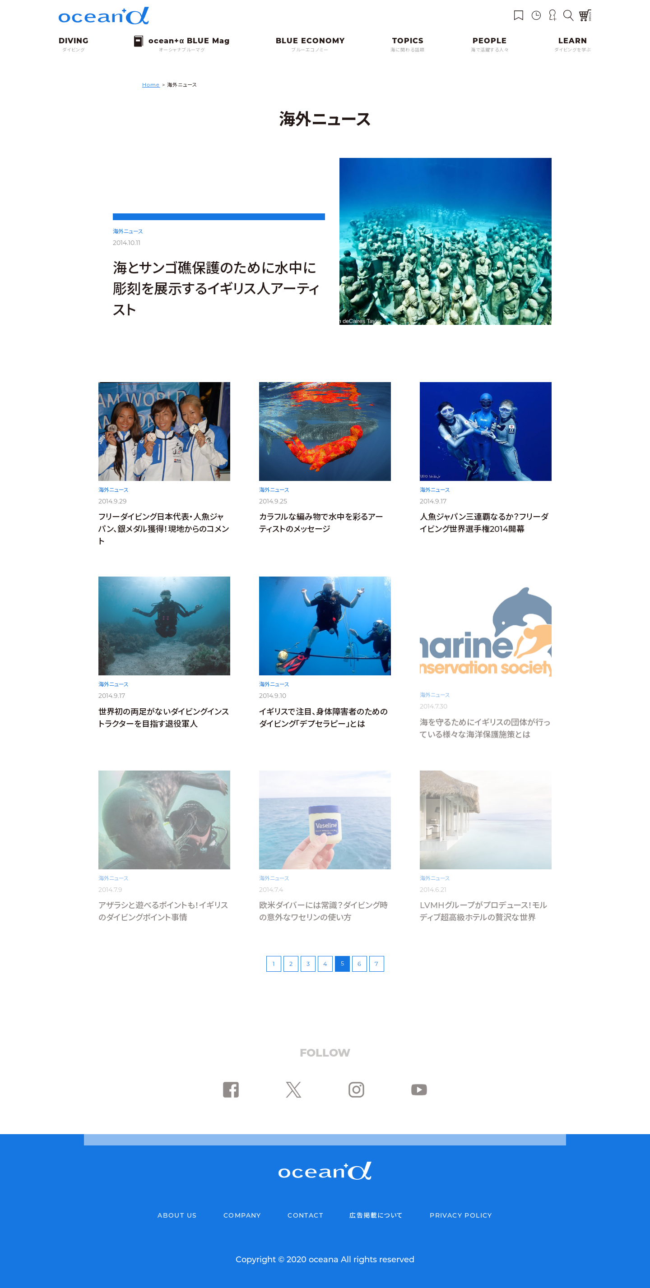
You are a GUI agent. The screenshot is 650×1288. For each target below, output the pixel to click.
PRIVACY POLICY (461, 1215)
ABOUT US (177, 1215)
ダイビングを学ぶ (572, 50)
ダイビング (73, 50)
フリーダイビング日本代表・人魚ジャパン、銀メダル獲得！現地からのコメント (163, 532)
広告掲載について (376, 1215)
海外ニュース (128, 231)
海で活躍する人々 (490, 50)
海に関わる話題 (407, 50)
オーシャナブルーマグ (182, 50)
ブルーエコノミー (310, 50)
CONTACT (305, 1215)
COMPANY (242, 1215)
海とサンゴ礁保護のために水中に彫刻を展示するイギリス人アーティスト (216, 289)
